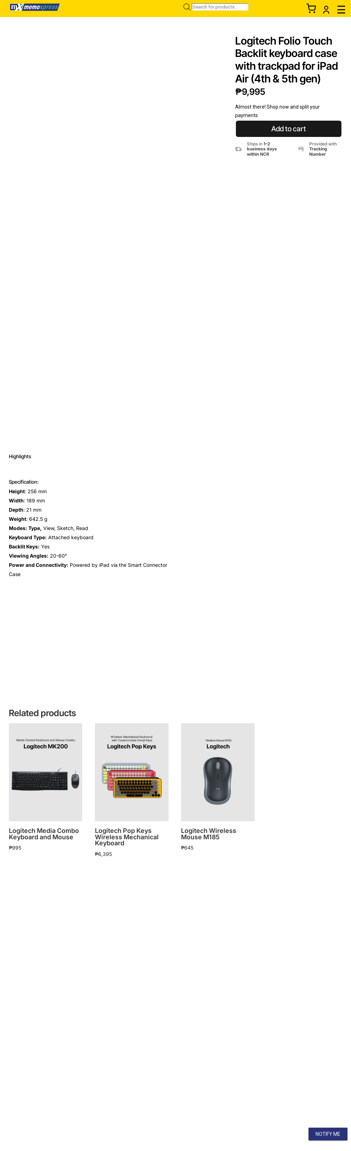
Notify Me (328, 1134)
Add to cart (288, 129)
